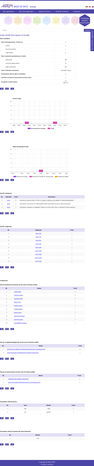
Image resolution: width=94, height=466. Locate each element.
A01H (8, 204)
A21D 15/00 (38, 261)
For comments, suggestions (92, 40)
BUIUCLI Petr (17, 302)
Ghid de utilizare (62, 11)
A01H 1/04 (38, 237)
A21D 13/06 (38, 254)
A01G (8, 207)
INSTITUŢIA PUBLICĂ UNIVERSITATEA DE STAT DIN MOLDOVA (24, 382)
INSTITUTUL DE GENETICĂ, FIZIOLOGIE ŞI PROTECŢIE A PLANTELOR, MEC (26, 349)
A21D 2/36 (38, 244)
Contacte (76, 11)
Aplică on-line (45, 11)
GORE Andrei (17, 292)
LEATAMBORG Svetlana (20, 323)
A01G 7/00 (38, 233)
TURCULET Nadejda (19, 316)
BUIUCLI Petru (18, 312)
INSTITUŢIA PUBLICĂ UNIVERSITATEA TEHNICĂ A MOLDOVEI (23, 353)
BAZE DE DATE (21, 6)
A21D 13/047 (38, 258)
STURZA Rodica (18, 309)
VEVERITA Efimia (18, 298)
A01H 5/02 (38, 240)
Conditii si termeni (47, 464)
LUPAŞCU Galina (18, 295)
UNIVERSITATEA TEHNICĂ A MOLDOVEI (18, 379)
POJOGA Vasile (18, 305)
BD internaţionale (26, 11)
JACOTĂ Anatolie (18, 319)
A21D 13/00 (38, 247)
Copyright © (43, 462)
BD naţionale (8, 11)
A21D (8, 200)
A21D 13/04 (38, 251)
